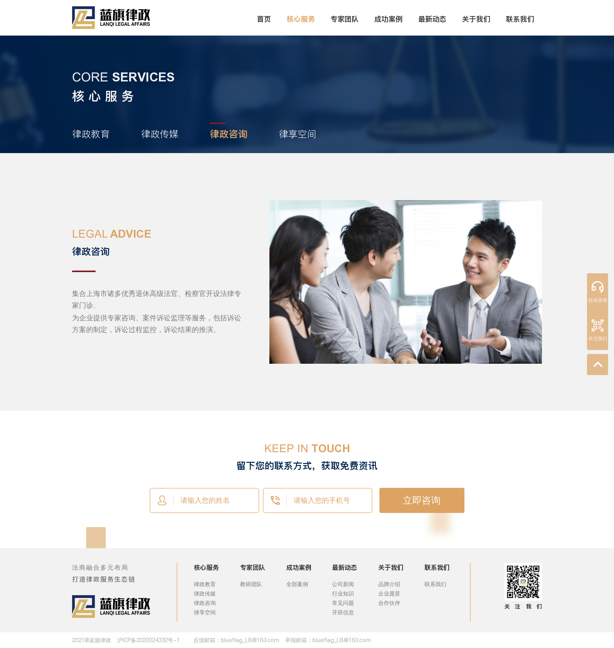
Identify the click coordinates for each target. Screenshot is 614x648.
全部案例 (297, 584)
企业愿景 (389, 593)
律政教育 (205, 584)
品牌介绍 (389, 584)
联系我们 (435, 584)
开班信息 (343, 612)
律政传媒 (205, 593)
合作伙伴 (389, 603)
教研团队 (251, 584)
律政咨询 (205, 603)
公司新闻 (343, 584)
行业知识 (343, 593)
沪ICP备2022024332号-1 (148, 640)
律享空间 (205, 612)
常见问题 (343, 603)
